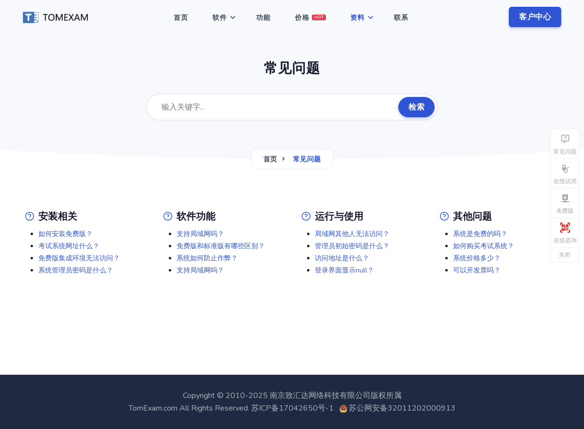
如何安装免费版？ (65, 233)
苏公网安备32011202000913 (402, 408)
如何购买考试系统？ (483, 246)
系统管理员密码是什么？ (75, 270)
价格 (310, 17)
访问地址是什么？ (342, 258)
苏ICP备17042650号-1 (292, 408)
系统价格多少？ (477, 258)
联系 (401, 17)
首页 (181, 17)
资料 (357, 17)
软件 (219, 17)
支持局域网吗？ (200, 233)
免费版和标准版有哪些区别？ (221, 246)
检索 (416, 107)
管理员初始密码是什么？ (352, 246)
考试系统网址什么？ (68, 246)
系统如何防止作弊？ (207, 258)
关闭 (564, 255)
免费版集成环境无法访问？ (79, 258)
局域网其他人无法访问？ (352, 233)
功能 (263, 17)
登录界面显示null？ (344, 270)
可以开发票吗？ (477, 270)
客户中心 (535, 17)
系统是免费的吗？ (480, 233)
